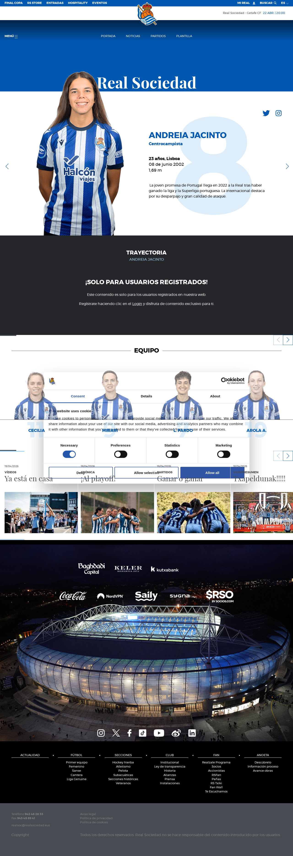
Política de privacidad (96, 818)
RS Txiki (216, 783)
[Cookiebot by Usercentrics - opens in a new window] (224, 380)
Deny (80, 472)
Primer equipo (76, 762)
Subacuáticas (123, 775)
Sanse (76, 770)
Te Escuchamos (216, 791)
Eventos (99, 3)
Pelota (123, 770)
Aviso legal (88, 814)
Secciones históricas (123, 779)
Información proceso (263, 766)
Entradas (54, 3)
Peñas (216, 779)
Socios (216, 766)
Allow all (212, 472)
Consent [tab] (78, 396)
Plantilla (184, 36)
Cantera (77, 775)
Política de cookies (94, 822)
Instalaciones (170, 783)
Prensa (170, 779)
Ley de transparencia (169, 766)
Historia (170, 770)
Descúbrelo (263, 762)
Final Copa (14, 3)
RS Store (34, 3)
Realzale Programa (216, 762)
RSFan (216, 775)
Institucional (169, 762)
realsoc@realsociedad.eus (30, 825)
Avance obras (263, 770)
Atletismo (123, 766)
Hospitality (78, 3)
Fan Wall (216, 787)
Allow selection (146, 472)
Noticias (133, 36)
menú (11, 36)
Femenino (76, 766)
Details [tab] (146, 396)
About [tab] (215, 396)
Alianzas (169, 775)
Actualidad (30, 755)
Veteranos (123, 783)
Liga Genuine (77, 779)
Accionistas (216, 770)
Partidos (158, 36)
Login (137, 304)
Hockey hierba (123, 762)
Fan (216, 755)
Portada (108, 36)
